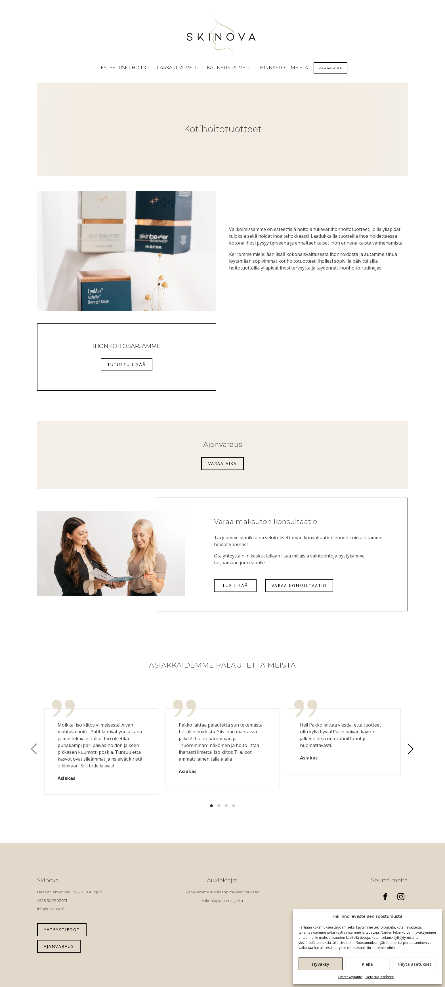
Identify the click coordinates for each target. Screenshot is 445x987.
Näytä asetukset (414, 964)
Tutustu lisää (126, 364)
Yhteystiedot (62, 929)
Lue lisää (235, 585)
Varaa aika (222, 463)
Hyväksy (320, 964)
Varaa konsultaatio (299, 585)
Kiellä (367, 964)
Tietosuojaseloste (379, 977)
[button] (126, 67)
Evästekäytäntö (350, 977)
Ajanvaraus (59, 946)
